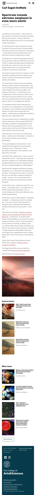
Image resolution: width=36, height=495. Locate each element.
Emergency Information (10, 487)
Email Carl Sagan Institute (25, 448)
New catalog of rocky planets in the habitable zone (22, 404)
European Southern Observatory (20, 250)
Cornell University (10, 3)
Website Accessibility (9, 480)
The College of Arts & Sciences (13, 472)
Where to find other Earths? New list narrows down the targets (25, 371)
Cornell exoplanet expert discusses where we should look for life (24, 388)
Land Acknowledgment (10, 489)
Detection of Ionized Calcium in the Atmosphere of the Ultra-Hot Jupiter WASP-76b (17, 215)
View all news (8, 439)
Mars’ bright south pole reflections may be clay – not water (24, 306)
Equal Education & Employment (12, 484)
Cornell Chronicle (19, 254)
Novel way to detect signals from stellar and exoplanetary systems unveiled (22, 423)
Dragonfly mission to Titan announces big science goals (22, 323)
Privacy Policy (7, 482)
